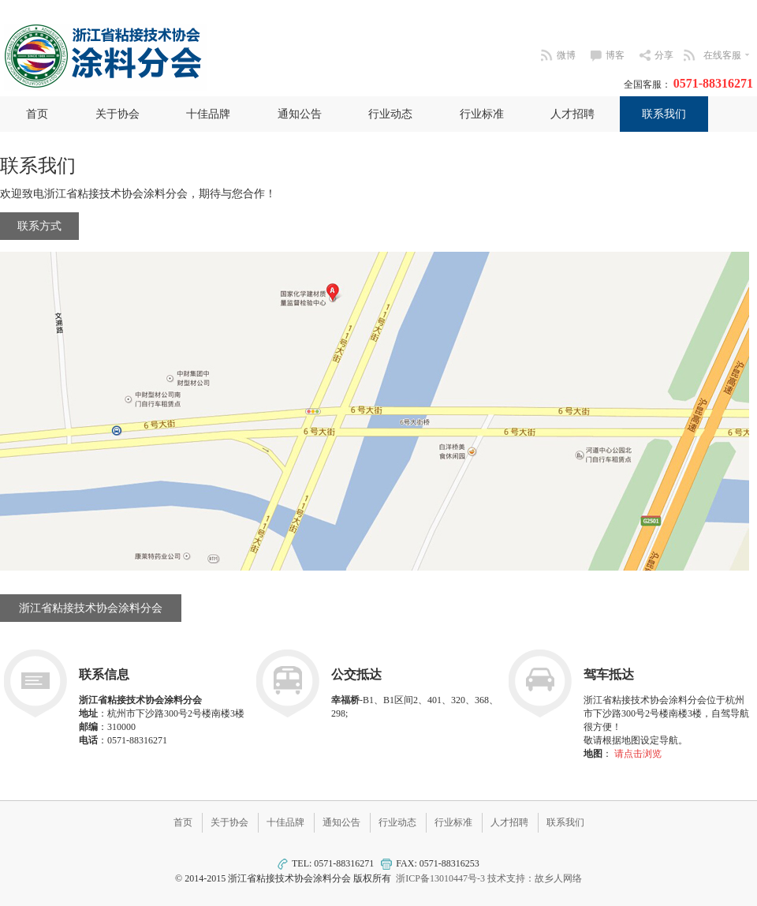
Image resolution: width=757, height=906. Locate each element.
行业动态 (390, 114)
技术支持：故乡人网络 (534, 878)
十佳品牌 (208, 114)
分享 (663, 55)
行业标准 (482, 114)
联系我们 (664, 114)
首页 (37, 114)
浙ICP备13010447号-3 (440, 878)
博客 (615, 55)
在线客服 (728, 55)
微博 (566, 55)
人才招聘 (572, 114)
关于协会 (117, 114)
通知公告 (300, 114)
